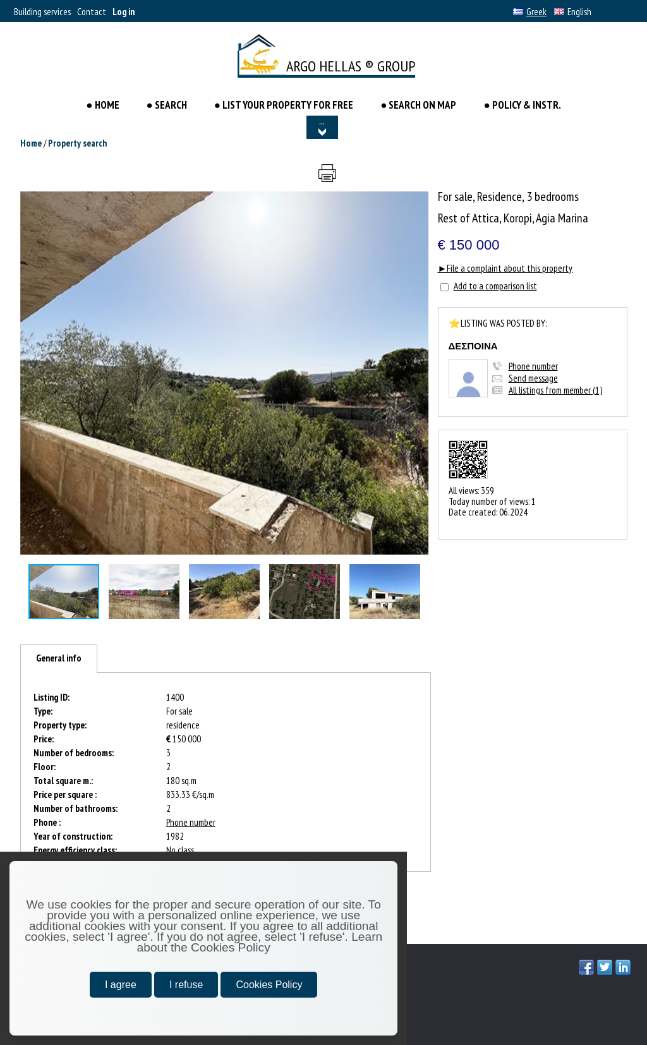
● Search (167, 105)
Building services (42, 12)
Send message (533, 378)
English (572, 12)
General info (59, 658)
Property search (77, 143)
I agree (120, 984)
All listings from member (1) (555, 390)
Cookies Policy (269, 984)
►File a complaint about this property (505, 268)
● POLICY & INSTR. (521, 105)
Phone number (533, 366)
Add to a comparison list (495, 286)
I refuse (186, 984)
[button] (418, 203)
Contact (91, 12)
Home (31, 143)
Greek (530, 12)
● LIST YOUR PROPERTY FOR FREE (283, 105)
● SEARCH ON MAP (418, 105)
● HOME (103, 105)
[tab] (58, 658)
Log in (123, 12)
